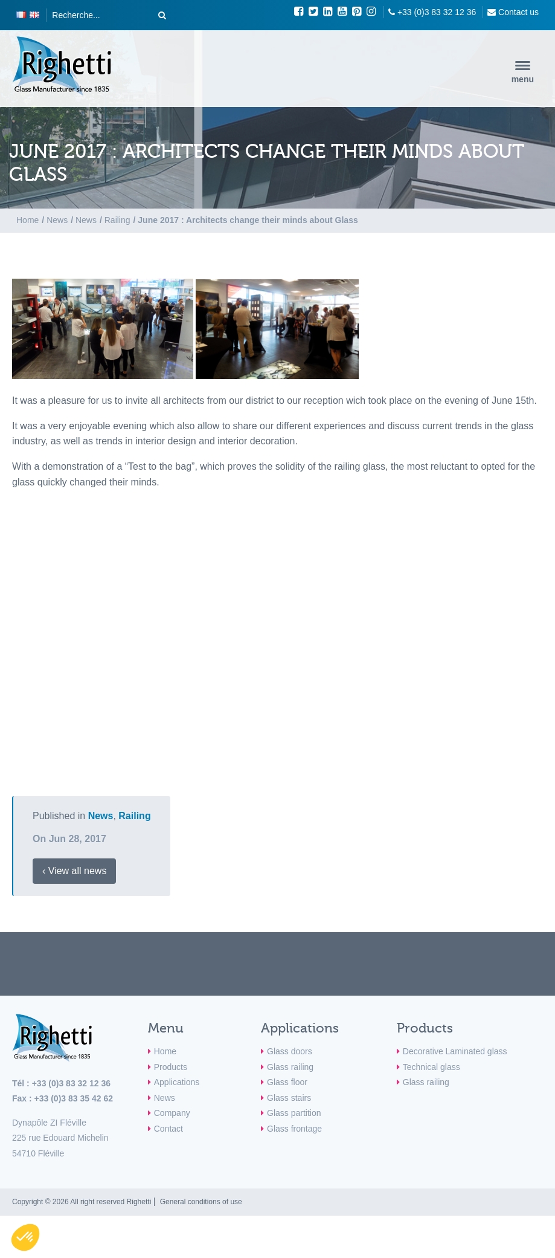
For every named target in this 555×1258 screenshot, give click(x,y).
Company (172, 1113)
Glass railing (290, 1067)
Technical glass (431, 1067)
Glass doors (289, 1051)
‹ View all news (74, 871)
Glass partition (294, 1113)
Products (170, 1067)
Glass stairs (289, 1098)
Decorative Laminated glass (455, 1051)
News (101, 816)
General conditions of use (201, 1202)
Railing (134, 816)
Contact (168, 1128)
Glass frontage (294, 1128)
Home (165, 1051)
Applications (177, 1082)
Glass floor (287, 1082)
